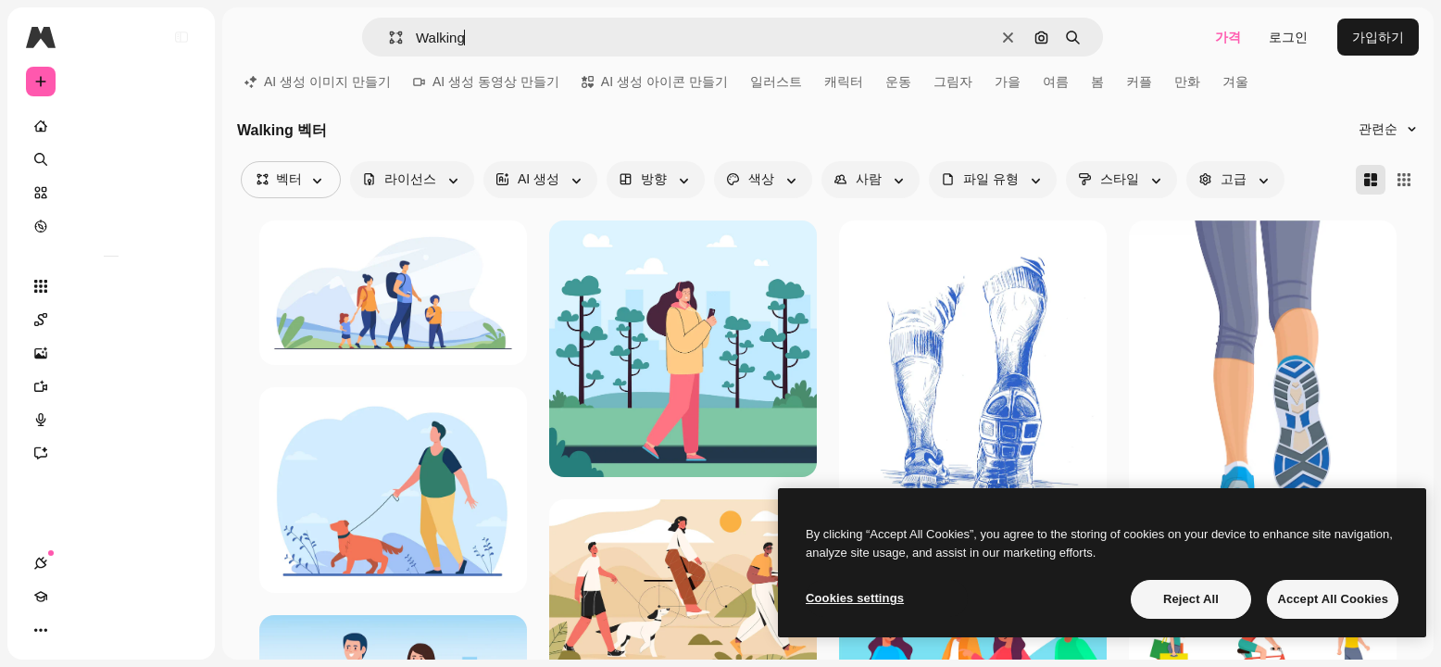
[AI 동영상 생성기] (111, 386)
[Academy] (74, 630)
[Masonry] (1370, 180)
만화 (1187, 81)
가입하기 (1378, 37)
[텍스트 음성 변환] (111, 419)
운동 (898, 81)
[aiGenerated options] (540, 179)
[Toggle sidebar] (181, 37)
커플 (1139, 81)
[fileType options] (993, 179)
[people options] (870, 179)
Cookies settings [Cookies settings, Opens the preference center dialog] (855, 598)
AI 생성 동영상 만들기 (486, 81)
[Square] (1404, 180)
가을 (1008, 81)
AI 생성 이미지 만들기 (317, 81)
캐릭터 (843, 81)
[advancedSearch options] (1235, 179)
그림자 (953, 81)
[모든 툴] (111, 286)
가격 (1228, 37)
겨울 (1235, 81)
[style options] (1121, 179)
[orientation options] (656, 179)
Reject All (1191, 599)
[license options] (412, 179)
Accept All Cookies (1332, 599)
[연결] (41, 630)
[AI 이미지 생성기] (111, 353)
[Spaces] (111, 319)
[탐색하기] (111, 226)
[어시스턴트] (111, 453)
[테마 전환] (107, 630)
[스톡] (111, 193)
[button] (388, 37)
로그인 (1288, 37)
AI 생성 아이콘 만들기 (655, 81)
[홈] (111, 126)
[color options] (763, 179)
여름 (1056, 81)
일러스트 (776, 81)
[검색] (111, 159)
